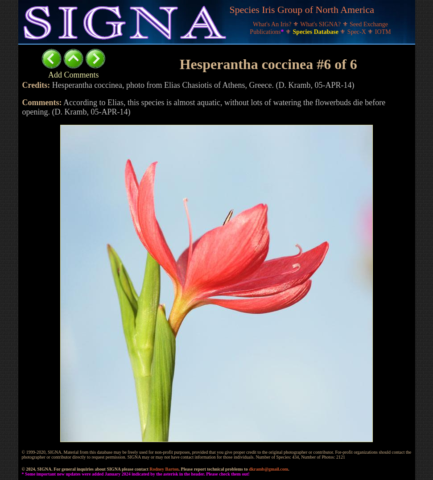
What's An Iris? (273, 24)
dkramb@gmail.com (268, 469)
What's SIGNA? (321, 24)
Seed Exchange (369, 24)
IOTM (383, 32)
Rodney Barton (163, 469)
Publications (267, 32)
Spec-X (357, 32)
